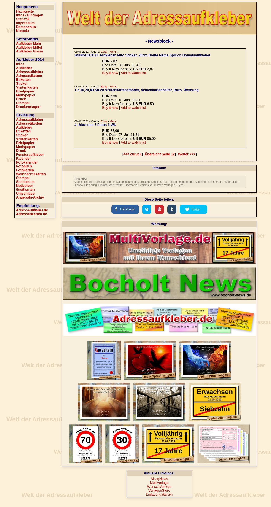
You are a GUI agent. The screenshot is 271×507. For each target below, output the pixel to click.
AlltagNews (159, 479)
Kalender (23, 158)
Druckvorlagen (28, 107)
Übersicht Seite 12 (160, 154)
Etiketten (23, 79)
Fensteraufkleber (30, 154)
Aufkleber (24, 68)
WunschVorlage (159, 486)
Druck (21, 99)
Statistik (23, 19)
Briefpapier (25, 91)
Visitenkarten (27, 87)
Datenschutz (26, 27)
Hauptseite (25, 11)
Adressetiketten (29, 76)
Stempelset (25, 182)
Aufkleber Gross (29, 51)
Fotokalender (27, 162)
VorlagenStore (159, 490)
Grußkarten (25, 189)
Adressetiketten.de (31, 214)
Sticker (22, 83)
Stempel (23, 103)
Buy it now (110, 73)
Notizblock (25, 186)
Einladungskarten (159, 494)
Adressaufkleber (29, 72)
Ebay (104, 51)
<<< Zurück (132, 154)
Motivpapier (26, 95)
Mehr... (114, 51)
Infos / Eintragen (29, 15)
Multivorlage (159, 483)
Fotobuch (24, 166)
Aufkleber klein (28, 43)
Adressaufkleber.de (32, 210)
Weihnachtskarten (31, 174)
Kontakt (22, 31)
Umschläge (25, 193)
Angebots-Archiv (30, 197)
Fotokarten (25, 170)
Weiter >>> (186, 154)
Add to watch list (133, 73)
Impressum (25, 23)
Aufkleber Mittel (29, 47)
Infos (20, 64)
